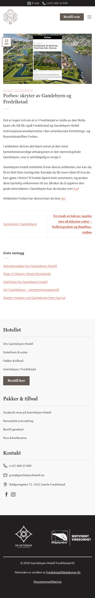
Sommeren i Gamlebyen (20, 224)
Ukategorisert (23, 90)
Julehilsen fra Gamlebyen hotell (25, 282)
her (75, 189)
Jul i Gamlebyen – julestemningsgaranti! (31, 290)
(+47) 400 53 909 (17, 466)
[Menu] (89, 17)
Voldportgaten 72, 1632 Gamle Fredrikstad (34, 484)
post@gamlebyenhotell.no (23, 475)
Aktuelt (8, 90)
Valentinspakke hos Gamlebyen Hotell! (30, 266)
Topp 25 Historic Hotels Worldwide (27, 274)
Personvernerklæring (47, 582)
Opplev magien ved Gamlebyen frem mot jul (34, 298)
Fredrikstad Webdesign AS (63, 572)
